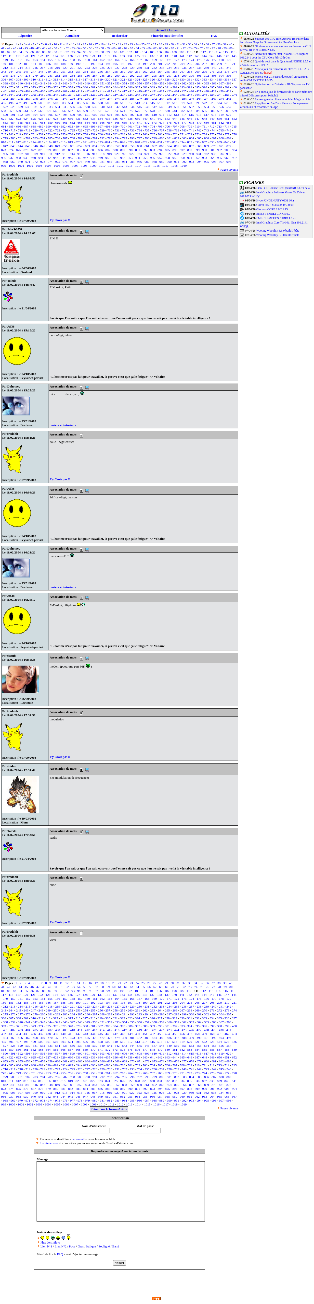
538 (87, 107)
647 (197, 118)
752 (41, 134)
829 (145, 142)
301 (199, 75)
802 (176, 138)
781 (20, 138)
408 (57, 91)
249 (48, 71)
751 (33, 134)
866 (184, 146)
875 (18, 150)
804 (191, 138)
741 (191, 130)
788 (72, 138)
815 (40, 142)
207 (204, 64)
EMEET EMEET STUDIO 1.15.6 (276, 218)
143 (197, 56)
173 (184, 60)
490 (199, 99)
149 (5, 60)
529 (20, 107)
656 (28, 122)
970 (20, 162)
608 (139, 115)
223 (87, 68)
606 (124, 115)
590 (5, 115)
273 (226, 71)
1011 (111, 165)
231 (146, 68)
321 (115, 79)
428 (206, 91)
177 (213, 60)
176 (206, 60)
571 (100, 111)
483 (146, 99)
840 (226, 142)
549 (169, 107)
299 (184, 75)
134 (129, 56)
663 (80, 122)
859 (132, 146)
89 (49, 52)
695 (85, 126)
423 (169, 91)
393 (182, 87)
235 (176, 68)
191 (85, 64)
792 (102, 138)
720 (35, 130)
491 (206, 99)
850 (65, 146)
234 (169, 68)
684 (3, 126)
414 (102, 91)
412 (87, 91)
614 (184, 115)
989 (161, 162)
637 (122, 118)
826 (122, 142)
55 (84, 48)
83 (14, 52)
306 (3, 79)
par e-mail (78, 1139)
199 (145, 64)
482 (139, 99)
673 (154, 122)
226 (109, 68)
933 (213, 154)
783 (35, 138)
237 (191, 68)
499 (33, 103)
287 (94, 75)
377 (63, 87)
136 (144, 56)
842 (5, 146)
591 (13, 115)
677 (184, 122)
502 (55, 103)
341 (28, 83)
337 (234, 79)
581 (174, 111)
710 (197, 126)
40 (230, 44)
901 (212, 150)
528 (13, 107)
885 (93, 150)
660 (57, 122)
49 (49, 48)
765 (137, 134)
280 (42, 75)
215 (28, 68)
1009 (93, 165)
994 (199, 162)
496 (11, 103)
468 (35, 99)
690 (48, 126)
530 (28, 107)
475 (87, 99)
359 (161, 83)
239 (206, 68)
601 (87, 115)
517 (167, 103)
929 (184, 154)
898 (189, 150)
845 (28, 146)
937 (11, 158)
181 (11, 64)
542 (117, 107)
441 (70, 95)
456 (182, 95)
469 (42, 99)
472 (65, 99)
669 (124, 122)
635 (107, 118)
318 (93, 79)
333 (204, 79)
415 (109, 91)
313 (55, 79)
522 (204, 103)
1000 (12, 165)
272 (219, 71)
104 (144, 52)
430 (221, 91)
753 (48, 134)
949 (100, 158)
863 (161, 146)
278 (28, 75)
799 (154, 138)
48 (43, 48)
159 (80, 60)
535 (65, 107)
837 (204, 142)
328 (167, 79)
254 (85, 71)
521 (197, 103)
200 (152, 64)
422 (161, 91)
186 (48, 64)
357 (146, 83)
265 (167, 71)
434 (18, 95)
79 (225, 48)
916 (87, 154)
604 (109, 115)
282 (57, 75)
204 (182, 64)
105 (152, 52)
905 (5, 154)
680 (206, 122)
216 (35, 68)
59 (108, 48)
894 (159, 150)
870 (213, 146)
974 (50, 162)
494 (228, 99)
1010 (102, 165)
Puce (72, 1246)
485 (161, 99)
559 (11, 111)
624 (26, 118)
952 (122, 158)
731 (117, 130)
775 (212, 134)
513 (137, 103)
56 (90, 48)
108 (174, 52)
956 (152, 158)
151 (20, 60)
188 (63, 64)
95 (84, 52)
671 (139, 122)
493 (221, 99)
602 (94, 115)
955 (145, 158)
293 (139, 75)
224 (94, 68)
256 (100, 71)
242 (228, 68)
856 (109, 146)
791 (94, 138)
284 (72, 75)
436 (33, 95)
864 (169, 146)
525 (226, 103)
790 (87, 138)
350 (94, 83)
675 (169, 122)
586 (212, 111)
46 (32, 48)
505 (78, 103)
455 (174, 95)
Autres (173, 30)
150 (13, 60)
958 (167, 158)
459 (204, 95)
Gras (81, 1246)
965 (219, 158)
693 (70, 126)
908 (28, 154)
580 (167, 111)
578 (152, 111)
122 (40, 56)
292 (132, 75)
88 (43, 52)
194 (107, 64)
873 (3, 150)
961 (189, 158)
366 (213, 83)
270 (204, 71)
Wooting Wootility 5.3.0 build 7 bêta (277, 230)
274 (234, 71)
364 (199, 83)
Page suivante (229, 169)
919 (109, 154)
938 (18, 158)
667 (109, 122)
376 (55, 87)
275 (5, 75)
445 (100, 95)
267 (182, 71)
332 (197, 79)
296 (161, 75)
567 (70, 111)
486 (169, 99)
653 (5, 122)
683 (228, 122)
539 (94, 107)
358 (154, 83)
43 (14, 48)
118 (11, 56)
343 (42, 83)
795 (124, 138)
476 (94, 99)
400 (234, 87)
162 (102, 60)
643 (167, 118)
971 (28, 162)
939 (26, 158)
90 (55, 52)
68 (160, 48)
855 (102, 146)
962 (197, 158)
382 (100, 87)
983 (117, 162)
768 (159, 134)
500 (41, 103)
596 (50, 115)
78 (219, 48)
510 (115, 103)
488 (184, 99)
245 (18, 71)
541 (109, 107)
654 (13, 122)
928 (176, 154)
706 (167, 126)
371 (18, 87)
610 (154, 115)
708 (182, 126)
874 (11, 150)
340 (20, 83)
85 (26, 52)
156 (57, 60)
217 (42, 68)
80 (231, 48)
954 (137, 158)
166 (132, 60)
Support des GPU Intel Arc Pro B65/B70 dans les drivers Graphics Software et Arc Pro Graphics (274, 40)
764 (130, 134)
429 (213, 91)
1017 (165, 165)
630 (70, 118)
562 (33, 111)
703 (145, 126)
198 (137, 64)
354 (124, 83)
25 (142, 44)
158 (72, 60)
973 (42, 162)
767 (152, 134)
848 (50, 146)
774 (204, 134)
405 (35, 91)
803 (184, 138)
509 (107, 103)
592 (20, 115)
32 (183, 44)
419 (139, 91)
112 (203, 52)
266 (174, 71)
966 (226, 158)
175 (199, 60)
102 (129, 52)
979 (87, 162)
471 (57, 99)
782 (28, 138)
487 (176, 99)
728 (94, 130)
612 (169, 115)
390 (159, 87)
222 (80, 68)
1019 (183, 165)
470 (50, 99)
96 (90, 52)
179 (228, 60)
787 (65, 138)
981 (102, 162)
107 (166, 52)
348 (80, 83)
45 (26, 48)
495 (3, 103)
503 (63, 103)
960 (182, 158)
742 (199, 130)
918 (102, 154)
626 (41, 118)
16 (90, 44)
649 (212, 118)
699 (115, 126)
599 (72, 115)
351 (102, 83)
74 (195, 48)
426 (191, 91)
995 (206, 162)
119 (18, 56)
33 (189, 44)
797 (139, 138)
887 (107, 150)
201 (159, 64)
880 (55, 150)
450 (137, 95)
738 (169, 130)
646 (189, 118)
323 (130, 79)
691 (55, 126)
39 (224, 44)
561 (26, 111)
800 (161, 138)
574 (122, 111)
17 (96, 44)
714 (226, 126)
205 (189, 64)
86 (32, 52)
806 (206, 138)
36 (207, 44)
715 (234, 126)
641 (152, 118)
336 (226, 79)
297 (169, 75)
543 (124, 107)
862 (154, 146)
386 (130, 87)
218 (50, 68)
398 (219, 87)
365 (206, 83)
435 (26, 95)
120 (25, 56)
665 (94, 122)
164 (117, 60)
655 (20, 122)
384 (115, 87)
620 (228, 115)
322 (122, 79)
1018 (174, 165)
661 (65, 122)
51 (61, 48)
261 (137, 71)
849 (57, 146)
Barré (115, 1246)
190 (78, 64)
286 (87, 75)
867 (191, 146)
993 (191, 162)
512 (130, 103)
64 (137, 48)
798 (146, 138)
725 (72, 130)
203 (174, 64)
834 (182, 142)
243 (3, 71)
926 (161, 154)
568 (78, 111)
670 (132, 122)
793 (109, 138)
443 (85, 95)
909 (35, 154)
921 (124, 154)
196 (122, 64)
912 (57, 154)
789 (80, 138)
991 (176, 162)
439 (55, 95)
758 (85, 134)
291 (124, 75)
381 (93, 87)
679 (199, 122)
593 (28, 115)
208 (212, 64)
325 (145, 79)
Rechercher (119, 35)
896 (174, 150)
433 (11, 95)
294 (146, 75)
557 (228, 107)
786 (57, 138)
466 (20, 99)
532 (42, 107)
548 (161, 107)
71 (178, 48)
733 (132, 130)
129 (92, 56)
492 (213, 99)
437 (41, 95)
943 (55, 158)
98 (102, 52)
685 (11, 126)
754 (55, 134)
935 (228, 154)
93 (73, 52)
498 (26, 103)
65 (143, 48)
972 (35, 162)
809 (228, 138)
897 (182, 150)
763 (122, 134)
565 (55, 111)
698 (107, 126)
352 (109, 83)
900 (204, 150)
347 (72, 83)
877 (33, 150)
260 (130, 71)
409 (65, 91)
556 (221, 107)
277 (20, 75)
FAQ (214, 35)
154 (42, 60)
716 (5, 130)
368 (228, 83)
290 (117, 75)
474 (80, 99)
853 (87, 146)
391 (167, 87)
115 (225, 52)
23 (131, 44)
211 (234, 64)
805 (199, 138)
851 (72, 146)
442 (78, 95)
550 (176, 107)
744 (213, 130)
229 (132, 68)
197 (130, 64)
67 (155, 48)
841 (234, 142)
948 (93, 158)
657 (35, 122)
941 (41, 158)
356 (139, 83)
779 (5, 138)
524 (219, 103)
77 (213, 48)
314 (63, 79)
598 (65, 115)
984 (124, 162)
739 (176, 130)
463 (234, 95)
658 (42, 122)
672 (146, 122)
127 (77, 56)
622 (11, 118)
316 (78, 79)
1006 (66, 165)
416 (117, 91)
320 (107, 79)
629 (63, 118)
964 (212, 158)
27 (154, 44)
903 (226, 150)
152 (28, 60)
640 (145, 118)
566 (63, 111)
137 (152, 56)
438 (48, 95)
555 (213, 107)
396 (204, 87)
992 (184, 162)
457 (189, 95)
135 (137, 56)
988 (154, 162)
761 (107, 134)
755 (63, 134)
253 (78, 71)
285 (80, 75)
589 (234, 111)
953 (130, 158)
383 (107, 87)
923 (139, 154)
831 (159, 142)
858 (124, 146)
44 (20, 48)
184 (33, 64)
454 (167, 95)
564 (48, 111)
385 (122, 87)
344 (50, 83)
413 (94, 91)
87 (37, 52)
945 (70, 158)
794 (117, 138)
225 (102, 68)
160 (87, 60)
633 (93, 118)
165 (124, 60)
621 (3, 118)
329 (174, 79)
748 (11, 134)
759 (93, 134)
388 (145, 87)
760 (100, 134)
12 (66, 44)
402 (13, 91)
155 (50, 60)
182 (18, 64)
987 (146, 162)
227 (117, 68)
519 (182, 103)
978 (80, 162)
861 (146, 146)
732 (124, 130)
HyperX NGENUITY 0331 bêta (275, 200)
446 (107, 95)
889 (122, 150)
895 (167, 150)
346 (65, 83)
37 (213, 44)
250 (55, 71)
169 (154, 60)
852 (80, 146)
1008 (84, 165)
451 (145, 95)
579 (159, 111)
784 (42, 138)
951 (115, 158)
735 (146, 130)
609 (146, 115)
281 (50, 75)
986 (139, 162)
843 (13, 146)
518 (174, 103)
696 (93, 126)
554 (206, 107)
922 (132, 154)
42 (8, 48)
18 (102, 44)
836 (197, 142)
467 (28, 99)
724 (65, 130)
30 (172, 44)
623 (18, 118)
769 (167, 134)
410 (72, 91)
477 (102, 99)
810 (3, 142)
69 (166, 48)
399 (226, 87)
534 (57, 107)
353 (117, 83)
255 (93, 71)
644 (174, 118)
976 (65, 162)
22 (125, 44)
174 (191, 60)
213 (13, 68)
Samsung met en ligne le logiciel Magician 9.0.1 (283, 99)
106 (159, 52)
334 (211, 79)
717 (13, 130)
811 (11, 142)
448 (122, 95)
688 (33, 126)
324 (137, 79)
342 (35, 83)
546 (146, 107)
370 (11, 87)
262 (145, 71)
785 (50, 138)
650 (219, 118)
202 (167, 64)
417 (124, 91)
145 (211, 56)
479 (117, 99)
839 (219, 142)
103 (137, 52)
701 (130, 126)
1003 (39, 165)
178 (221, 60)
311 (41, 79)
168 (146, 60)
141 (182, 56)
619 (221, 115)
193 (100, 64)
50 (55, 48)
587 (219, 111)
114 (218, 52)
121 (33, 56)
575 (130, 111)
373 (33, 87)
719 (28, 130)
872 (228, 146)
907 (20, 154)
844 (20, 146)
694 (78, 126)
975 (57, 162)
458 (197, 95)
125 (62, 56)
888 (115, 150)
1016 (156, 165)
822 (93, 142)
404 (28, 91)
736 (154, 130)
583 (189, 111)
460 (212, 95)
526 (234, 103)
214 (20, 68)
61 (119, 48)
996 (213, 162)
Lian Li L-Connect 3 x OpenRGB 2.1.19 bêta (283, 188)
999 (3, 165)
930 (191, 154)
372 (26, 87)
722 (50, 130)
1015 (147, 165)
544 (132, 107)
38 (219, 44)
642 (159, 118)
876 (26, 150)
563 (41, 111)
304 (221, 75)
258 (115, 71)
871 (221, 146)
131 (107, 56)
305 (228, 75)
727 (87, 130)
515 (152, 103)
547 (154, 107)
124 (55, 56)
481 (132, 99)
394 (189, 87)
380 (85, 87)
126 (70, 56)
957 (159, 158)
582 (182, 111)
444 (93, 95)
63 (131, 48)
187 (55, 64)
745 (221, 130)
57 (96, 48)
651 (226, 118)
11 (61, 44)
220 (65, 68)
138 (159, 56)
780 (13, 138)
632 (85, 118)
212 (5, 68)
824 (107, 142)
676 (176, 122)
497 (18, 103)
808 (221, 138)
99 (108, 52)
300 (191, 75)
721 (42, 130)
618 (213, 115)
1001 (21, 165)
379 (78, 87)
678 (191, 122)
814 (33, 142)
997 (221, 162)
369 (3, 87)
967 (234, 158)
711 (204, 126)
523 (211, 103)
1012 (120, 165)
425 (184, 91)
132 (115, 56)
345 (57, 83)
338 (5, 83)
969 (13, 162)
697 (100, 126)
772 (189, 134)
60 (114, 48)
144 (204, 56)
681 (213, 122)
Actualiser (72, 35)
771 (182, 134)
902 (219, 150)
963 (204, 158)
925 (154, 154)
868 (199, 146)
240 (213, 68)
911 (50, 154)
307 (11, 79)
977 (72, 162)
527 (5, 107)
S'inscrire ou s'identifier (166, 35)
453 (159, 95)
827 (130, 142)
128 (85, 56)
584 (197, 111)
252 (70, 71)
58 (102, 48)
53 (73, 48)
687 (26, 126)
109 (181, 52)
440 (63, 95)
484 (154, 99)
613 (176, 115)
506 (85, 103)
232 (154, 68)
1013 (129, 165)
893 (152, 150)
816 (48, 142)
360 (169, 83)
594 (35, 115)
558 (3, 111)
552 (191, 107)
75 (201, 48)
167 (139, 60)
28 (160, 44)
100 (114, 52)
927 (169, 154)
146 (219, 56)
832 (167, 142)
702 (137, 126)
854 (94, 146)
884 (85, 150)
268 (189, 71)
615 (191, 115)
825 (115, 142)
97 (96, 52)
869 (206, 146)
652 (234, 118)
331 (189, 79)
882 (70, 150)
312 (48, 79)
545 (139, 107)
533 (50, 107)
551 (184, 107)
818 (63, 142)
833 (174, 142)
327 (159, 79)
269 (197, 71)
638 (130, 118)
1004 (48, 165)
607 (132, 115)
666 (102, 122)
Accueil (161, 30)
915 (80, 154)
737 (161, 130)
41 (2, 48)
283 (65, 75)
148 (234, 56)
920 (117, 154)
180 (3, 64)
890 (130, 150)
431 (228, 91)
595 (42, 115)
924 (146, 154)
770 (174, 134)
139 (167, 56)
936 (3, 158)
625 (33, 118)
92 (67, 52)
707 (174, 126)
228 (124, 68)
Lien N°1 (46, 1246)
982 (109, 162)
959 (174, 158)
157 (65, 60)
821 (85, 142)
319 (100, 79)
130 (100, 56)
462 (226, 95)
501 (48, 103)
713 (219, 126)
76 (207, 48)
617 (206, 115)
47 (37, 48)
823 (100, 142)
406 (42, 91)
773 (197, 134)
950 (107, 158)
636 (115, 118)
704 (152, 126)
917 (94, 154)
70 (172, 48)
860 (139, 146)
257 (107, 71)
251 (63, 71)
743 (206, 130)
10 (55, 44)
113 (211, 52)
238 (199, 68)
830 (152, 142)
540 (102, 107)
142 (189, 56)
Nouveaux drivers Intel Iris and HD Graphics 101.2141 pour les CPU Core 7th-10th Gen (274, 55)
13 (72, 44)
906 (13, 154)
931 (198, 154)
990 (169, 162)
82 (8, 52)
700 (122, 126)
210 (226, 64)
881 (63, 150)
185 (41, 64)
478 (109, 99)
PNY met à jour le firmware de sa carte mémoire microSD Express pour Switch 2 (276, 93)
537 (80, 107)
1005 (57, 165)
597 (57, 115)
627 (48, 118)
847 (42, 146)
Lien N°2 (60, 1246)
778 (234, 134)
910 (42, 154)
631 (78, 118)
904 (234, 150)
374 (41, 87)
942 (48, 158)
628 (55, 118)
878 (41, 150)
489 (191, 99)
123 (48, 56)
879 (48, 150)
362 (184, 83)
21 (119, 44)
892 (145, 150)
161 (94, 60)
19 (107, 44)
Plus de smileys (50, 1242)
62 (125, 48)
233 (161, 68)
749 (18, 134)
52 (67, 48)
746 (228, 130)
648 (204, 118)
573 (115, 111)
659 (50, 122)
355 (132, 83)
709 (189, 126)
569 (85, 111)
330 (182, 79)
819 (70, 142)
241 (221, 68)
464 (5, 99)
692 (63, 126)
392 (174, 87)
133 (122, 56)
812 (18, 142)
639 (137, 118)
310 (33, 79)
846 (35, 146)
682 (221, 122)
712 (211, 126)
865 (176, 146)
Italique (91, 1246)
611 (161, 115)
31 (178, 44)
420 (146, 91)
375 (48, 87)
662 (72, 122)
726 (80, 130)
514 (145, 103)
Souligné (104, 1246)
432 (3, 95)
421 (154, 91)
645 (182, 118)
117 (3, 56)
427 (198, 91)
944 (63, 158)
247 (33, 71)
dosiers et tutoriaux (63, 425)
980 (94, 162)
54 (78, 48)
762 (115, 134)
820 (78, 142)
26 (148, 44)
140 (174, 56)
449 (130, 95)
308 (18, 79)
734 (139, 130)
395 (197, 87)
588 (226, 111)
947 (85, 158)
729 (102, 130)
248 (41, 71)
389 (152, 87)
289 (109, 75)
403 (20, 91)
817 (55, 142)
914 (72, 154)
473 (72, 99)
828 (137, 142)
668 (117, 122)
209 (219, 64)
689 (41, 126)
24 (137, 44)
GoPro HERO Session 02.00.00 (275, 205)
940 (33, 158)
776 (219, 134)
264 (159, 71)
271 (212, 71)
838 (211, 142)
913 (65, 154)
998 (228, 162)
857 (117, 146)
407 (50, 91)
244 (11, 71)
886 (100, 150)
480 (124, 99)
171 (169, 60)
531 (35, 107)
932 (206, 154)
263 (152, 71)
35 (201, 44)
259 (122, 71)
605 (117, 115)
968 (5, 162)
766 (145, 134)
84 (20, 52)
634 (100, 118)
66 (149, 48)
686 (18, 126)
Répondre (25, 35)
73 (190, 48)
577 (145, 111)
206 (197, 64)
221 (72, 68)
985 (132, 162)
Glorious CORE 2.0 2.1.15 (272, 209)
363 (191, 83)
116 (233, 52)
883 (78, 150)
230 (139, 68)
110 (189, 52)
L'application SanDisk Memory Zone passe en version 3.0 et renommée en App (274, 105)
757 (78, 134)
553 (199, 107)
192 (93, 64)
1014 (138, 165)
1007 (75, 165)
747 (3, 134)
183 (26, 64)
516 (159, 103)
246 (26, 71)
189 (70, 64)
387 (137, 87)
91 (61, 52)
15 (84, 44)
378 (70, 87)
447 (115, 95)
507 (93, 103)
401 (5, 91)
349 (87, 83)
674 (161, 122)
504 (70, 103)
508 (100, 103)
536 (72, 107)
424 (176, 91)
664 (87, 122)
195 (115, 64)
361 (176, 83)
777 (226, 134)
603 (102, 115)
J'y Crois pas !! (60, 220)
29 (166, 44)
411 (80, 91)
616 (198, 115)
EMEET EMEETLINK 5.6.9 (273, 213)
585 (204, 111)
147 (226, 56)
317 (85, 79)
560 (18, 111)
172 (176, 60)
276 (13, 75)
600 (80, 115)
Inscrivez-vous (48, 1143)
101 (122, 52)
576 (137, 111)
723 (57, 130)
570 (93, 111)
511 (122, 103)
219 (57, 68)
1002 (30, 165)
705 (159, 126)
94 (78, 52)
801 (169, 138)
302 (206, 75)
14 (78, 44)
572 (107, 111)
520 (189, 103)
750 (26, 134)
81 (2, 52)
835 (189, 142)
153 (35, 60)
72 (184, 48)
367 (221, 83)
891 (137, 150)
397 (212, 87)
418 (132, 91)
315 (70, 79)
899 (197, 150)
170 (161, 60)
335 (219, 79)
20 (113, 44)
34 (195, 44)
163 (109, 60)
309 (26, 79)
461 (219, 95)
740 (184, 130)
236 (184, 68)
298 (176, 75)
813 (26, 142)
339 (13, 83)
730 (109, 130)
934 (221, 154)
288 (102, 75)
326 (152, 79)
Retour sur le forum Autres (109, 1109)
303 (213, 75)
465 (13, 99)
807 (213, 138)
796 (132, 138)
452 (152, 95)
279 (35, 75)
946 (78, 158)
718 (20, 130)
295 (154, 75)
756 (70, 134)
